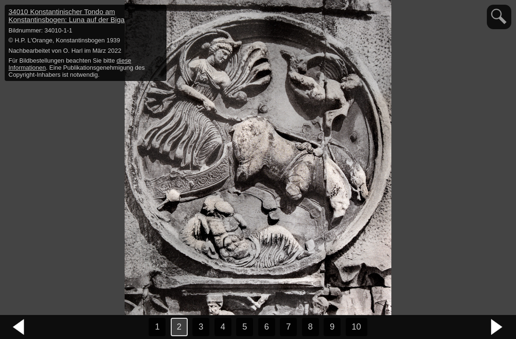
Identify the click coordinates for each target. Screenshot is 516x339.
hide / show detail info (158, 13)
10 (356, 326)
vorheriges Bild (19, 327)
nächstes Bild (497, 327)
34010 (66, 16)
